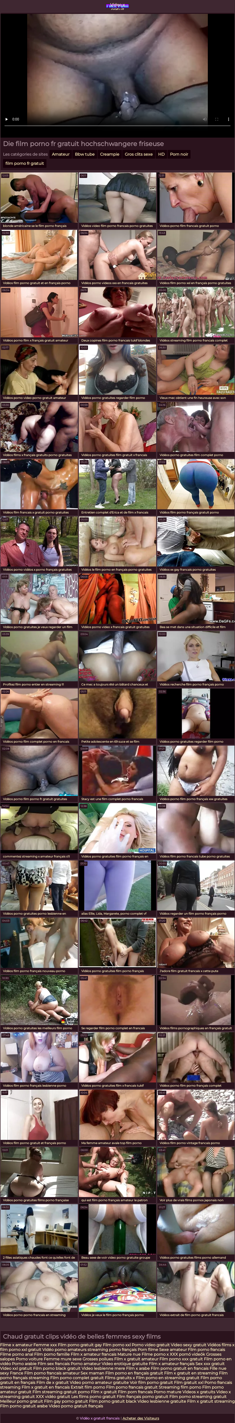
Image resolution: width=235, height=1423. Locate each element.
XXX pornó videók (188, 1354)
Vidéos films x (221, 1345)
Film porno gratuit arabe (24, 1406)
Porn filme (148, 1349)
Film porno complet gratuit (77, 1377)
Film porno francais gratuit (132, 1387)
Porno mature (167, 1392)
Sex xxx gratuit (210, 1363)
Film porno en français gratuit (134, 1373)
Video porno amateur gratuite (99, 1382)
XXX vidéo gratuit (53, 1396)
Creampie (109, 154)
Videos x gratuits (198, 1392)
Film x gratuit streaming (211, 1401)
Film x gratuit (104, 1392)
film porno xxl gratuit (20, 1349)
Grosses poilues (98, 1359)
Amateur (60, 154)
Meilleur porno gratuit (21, 1401)
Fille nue (218, 1368)
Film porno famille (52, 1354)
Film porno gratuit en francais (180, 1368)
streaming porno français (112, 1349)
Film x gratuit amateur (136, 1359)
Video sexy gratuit (189, 1345)
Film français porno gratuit (142, 1396)
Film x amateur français (171, 1363)
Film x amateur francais (93, 1354)
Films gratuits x (120, 1377)
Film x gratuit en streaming (191, 1373)
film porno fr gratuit (24, 163)
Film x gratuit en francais (45, 1387)
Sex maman (93, 1373)
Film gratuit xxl (188, 1382)
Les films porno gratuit (93, 1396)
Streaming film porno (180, 1387)
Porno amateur (86, 1363)
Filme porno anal (16, 1354)
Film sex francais (54, 1363)
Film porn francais (136, 1392)
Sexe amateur (173, 1349)
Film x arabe (138, 1368)
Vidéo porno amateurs (64, 1349)
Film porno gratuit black (112, 1401)
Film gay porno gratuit (66, 1401)
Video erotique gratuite (125, 1363)
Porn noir (179, 154)
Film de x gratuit (52, 1382)
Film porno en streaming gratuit (167, 1377)
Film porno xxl (117, 1345)
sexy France (11, 1373)
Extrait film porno (88, 1387)
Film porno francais (206, 1349)
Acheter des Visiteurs (141, 1418)
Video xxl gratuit (16, 1368)
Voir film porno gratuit (151, 1382)
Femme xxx (45, 1345)
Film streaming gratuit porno (61, 1392)
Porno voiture (29, 1359)
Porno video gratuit (151, 1345)
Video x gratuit (117, 6)
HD (161, 154)
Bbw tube (85, 154)
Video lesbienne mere (104, 1368)
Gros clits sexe (139, 154)
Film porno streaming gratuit (198, 1396)
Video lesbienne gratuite (161, 1401)
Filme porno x (155, 1354)
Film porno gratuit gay (80, 1345)
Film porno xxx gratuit (181, 1359)
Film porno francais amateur (52, 1373)
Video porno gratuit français (76, 1406)
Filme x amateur (16, 1345)
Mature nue (129, 1354)
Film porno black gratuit (57, 1368)
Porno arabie (25, 1363)
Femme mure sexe (63, 1359)
